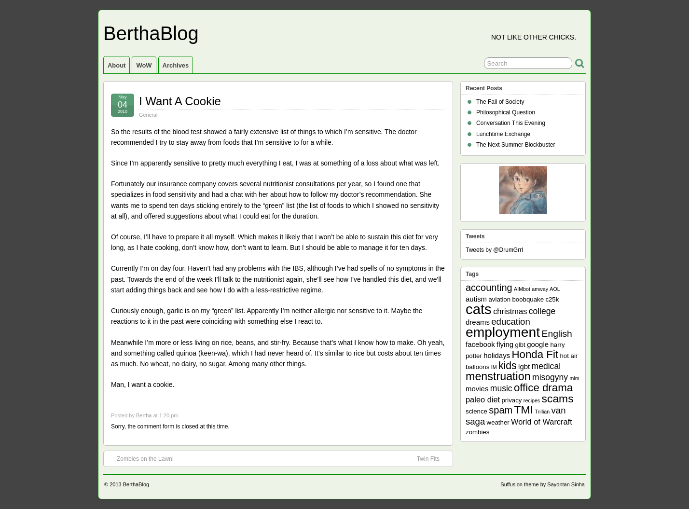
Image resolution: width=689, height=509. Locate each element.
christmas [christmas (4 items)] (510, 311)
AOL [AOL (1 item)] (555, 289)
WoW (144, 65)
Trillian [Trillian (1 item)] (542, 411)
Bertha (144, 415)
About (116, 65)
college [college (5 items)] (542, 311)
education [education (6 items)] (510, 321)
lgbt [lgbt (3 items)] (524, 366)
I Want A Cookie (180, 101)
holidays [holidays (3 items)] (496, 355)
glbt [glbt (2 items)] (520, 344)
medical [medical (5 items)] (546, 366)
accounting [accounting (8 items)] (489, 287)
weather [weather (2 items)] (498, 422)
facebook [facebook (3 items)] (480, 344)
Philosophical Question (505, 112)
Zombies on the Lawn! (140, 458)
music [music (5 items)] (501, 388)
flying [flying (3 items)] (504, 344)
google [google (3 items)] (538, 344)
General (148, 115)
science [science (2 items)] (476, 411)
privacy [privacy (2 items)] (512, 400)
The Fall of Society (500, 101)
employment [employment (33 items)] (503, 332)
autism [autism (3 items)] (476, 299)
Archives (176, 65)
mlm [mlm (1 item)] (574, 378)
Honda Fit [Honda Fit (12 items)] (535, 354)
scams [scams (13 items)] (558, 398)
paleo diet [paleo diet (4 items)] (483, 399)
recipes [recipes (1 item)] (532, 400)
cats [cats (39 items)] (479, 309)
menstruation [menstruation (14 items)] (498, 376)
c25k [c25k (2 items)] (552, 299)
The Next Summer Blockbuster (515, 144)
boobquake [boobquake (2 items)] (528, 299)
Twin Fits (433, 458)
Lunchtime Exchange (503, 134)
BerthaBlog (151, 33)
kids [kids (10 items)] (507, 365)
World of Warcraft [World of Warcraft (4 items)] (541, 421)
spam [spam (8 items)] (500, 410)
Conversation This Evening (510, 123)
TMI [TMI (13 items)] (523, 409)
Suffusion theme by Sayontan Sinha (542, 484)
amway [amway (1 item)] (540, 289)
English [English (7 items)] (557, 334)
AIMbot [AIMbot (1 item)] (522, 289)
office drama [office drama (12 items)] (543, 388)
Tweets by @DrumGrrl (494, 250)
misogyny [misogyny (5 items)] (550, 377)
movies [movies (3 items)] (477, 389)
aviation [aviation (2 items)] (499, 299)
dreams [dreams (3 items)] (478, 322)
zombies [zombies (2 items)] (477, 432)
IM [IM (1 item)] (494, 367)
